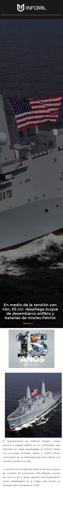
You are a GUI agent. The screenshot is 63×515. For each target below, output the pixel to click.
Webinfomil (28, 323)
